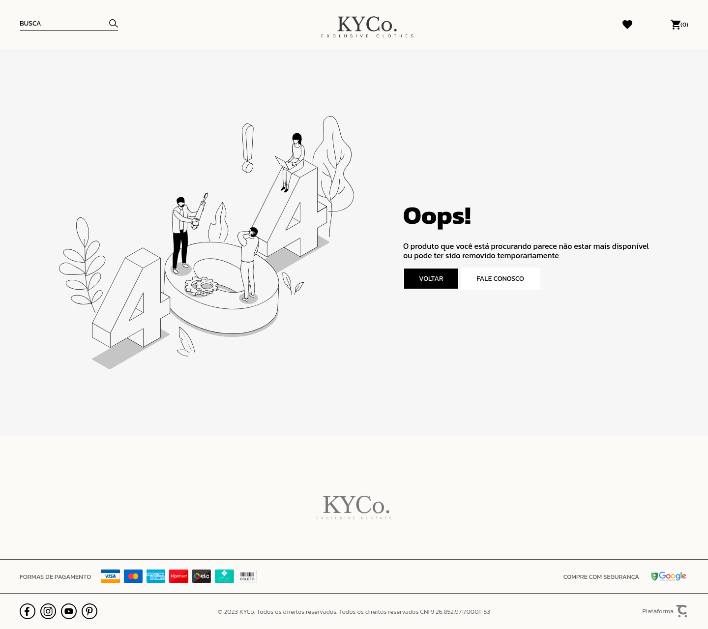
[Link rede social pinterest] (89, 611)
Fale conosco (500, 278)
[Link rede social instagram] (48, 611)
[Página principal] (367, 24)
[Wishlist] (627, 25)
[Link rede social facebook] (27, 611)
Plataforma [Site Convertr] (665, 611)
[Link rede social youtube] (69, 611)
